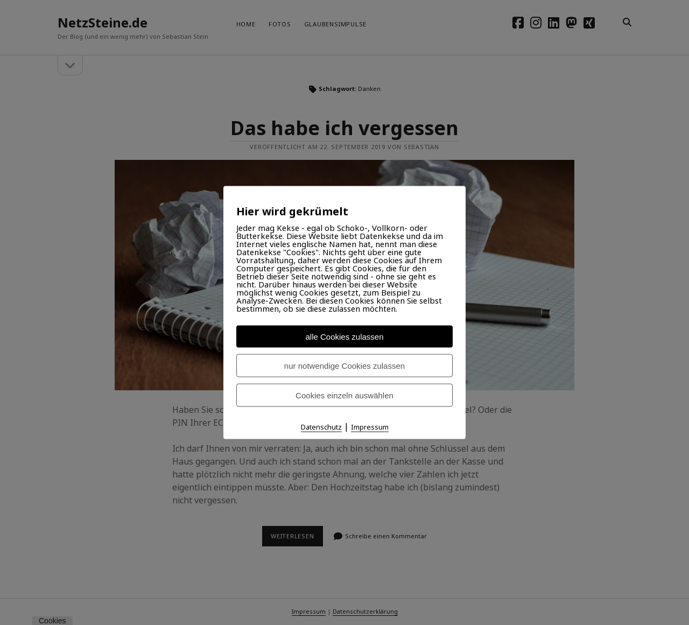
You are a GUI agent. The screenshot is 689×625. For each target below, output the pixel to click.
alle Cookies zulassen (344, 336)
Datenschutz (321, 427)
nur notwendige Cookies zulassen (344, 365)
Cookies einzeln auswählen (344, 395)
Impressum (370, 427)
